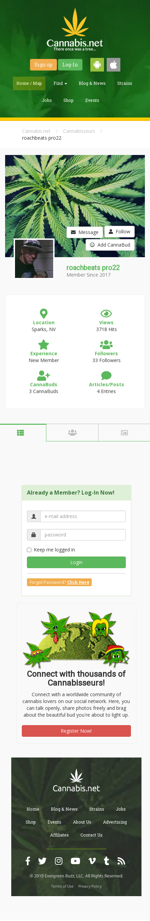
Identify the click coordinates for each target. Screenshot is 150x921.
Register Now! (76, 731)
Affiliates (59, 835)
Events (92, 100)
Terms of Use (62, 886)
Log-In (70, 64)
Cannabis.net (36, 131)
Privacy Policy (90, 886)
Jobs (47, 100)
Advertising (115, 822)
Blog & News (92, 83)
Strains (124, 83)
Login (76, 562)
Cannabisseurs (79, 131)
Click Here (78, 582)
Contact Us (91, 835)
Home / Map (29, 83)
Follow (119, 231)
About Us (82, 822)
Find (60, 83)
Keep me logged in (51, 549)
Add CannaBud (110, 244)
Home (33, 809)
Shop (68, 100)
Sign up (43, 64)
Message (85, 232)
